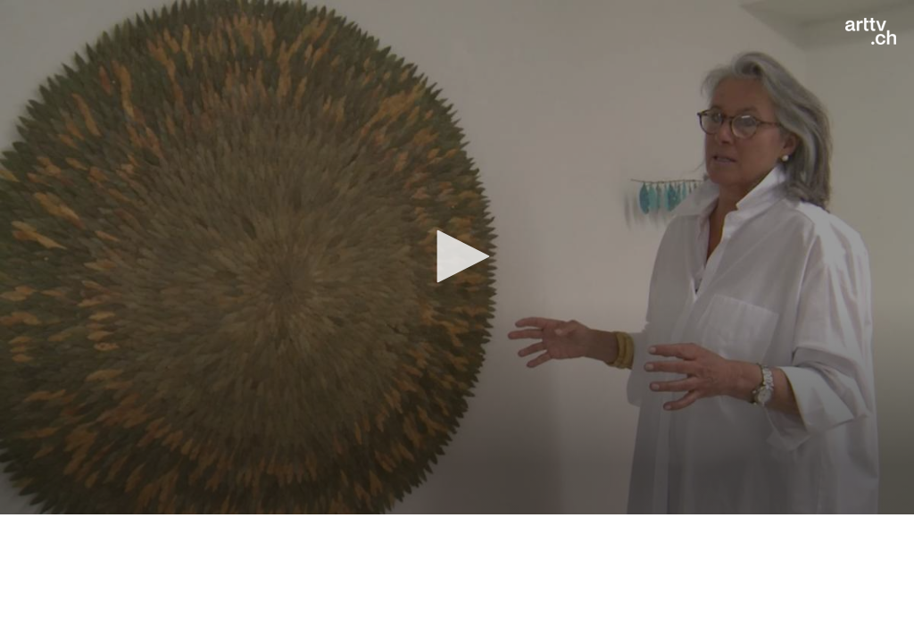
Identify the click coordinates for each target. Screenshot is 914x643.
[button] (457, 256)
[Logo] (870, 31)
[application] (457, 257)
